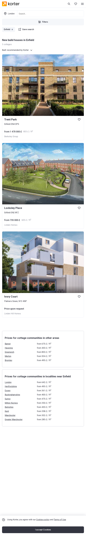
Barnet (8, 344)
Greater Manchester (14, 419)
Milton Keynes (11, 403)
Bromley (8, 360)
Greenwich (9, 352)
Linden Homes (10, 225)
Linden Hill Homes (12, 313)
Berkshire (9, 407)
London (8, 382)
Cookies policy (43, 519)
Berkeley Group (11, 136)
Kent (7, 411)
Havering (9, 348)
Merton (8, 356)
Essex (7, 390)
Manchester (10, 415)
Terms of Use (60, 519)
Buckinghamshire (12, 394)
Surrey (8, 399)
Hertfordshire (11, 386)
